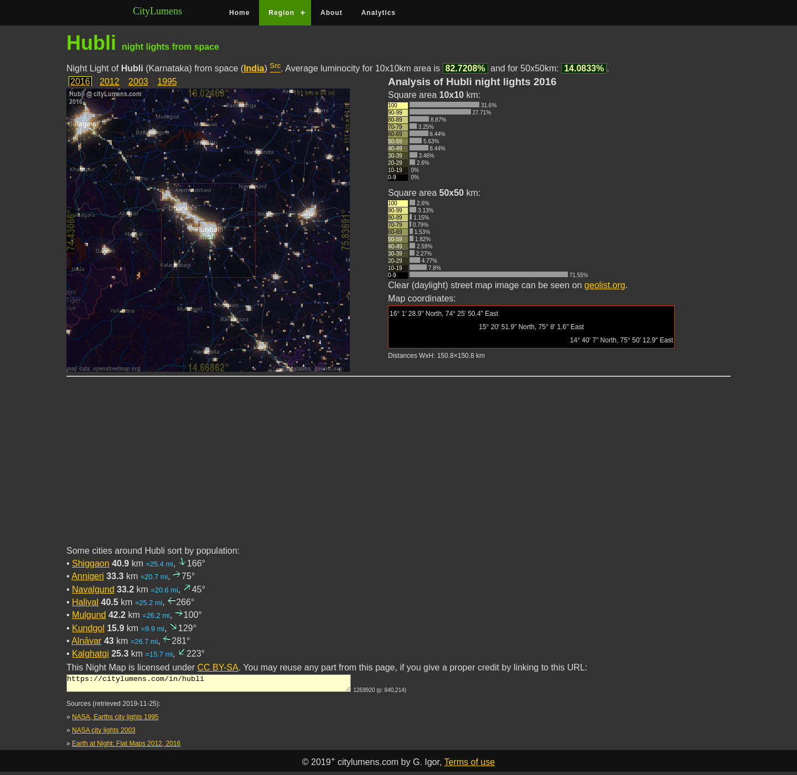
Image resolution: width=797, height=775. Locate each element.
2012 (110, 81)
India (254, 68)
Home (239, 13)
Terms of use (469, 765)
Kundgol (88, 628)
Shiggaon (91, 563)
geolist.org (604, 285)
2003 (138, 81)
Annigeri (87, 576)
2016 (80, 81)
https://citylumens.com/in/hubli (208, 684)
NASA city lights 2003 (104, 733)
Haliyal (85, 602)
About (331, 13)
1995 (167, 81)
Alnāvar (86, 641)
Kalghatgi (90, 653)
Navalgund (93, 589)
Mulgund (89, 615)
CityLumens (157, 11)
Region (281, 13)
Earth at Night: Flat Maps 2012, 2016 (126, 747)
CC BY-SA (218, 667)
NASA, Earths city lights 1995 (115, 720)
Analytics (378, 13)
